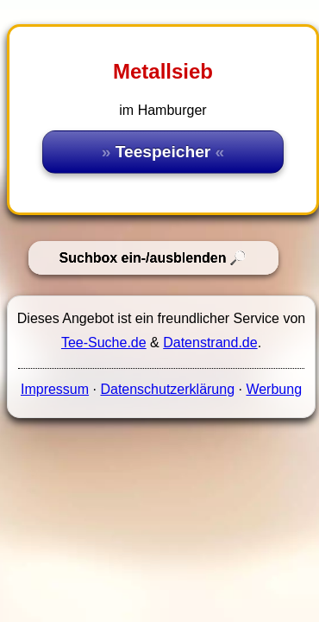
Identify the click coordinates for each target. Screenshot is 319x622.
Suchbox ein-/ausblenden (143, 258)
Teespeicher (163, 152)
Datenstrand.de (210, 342)
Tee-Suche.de (104, 342)
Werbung (274, 389)
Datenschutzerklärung (167, 389)
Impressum (55, 389)
